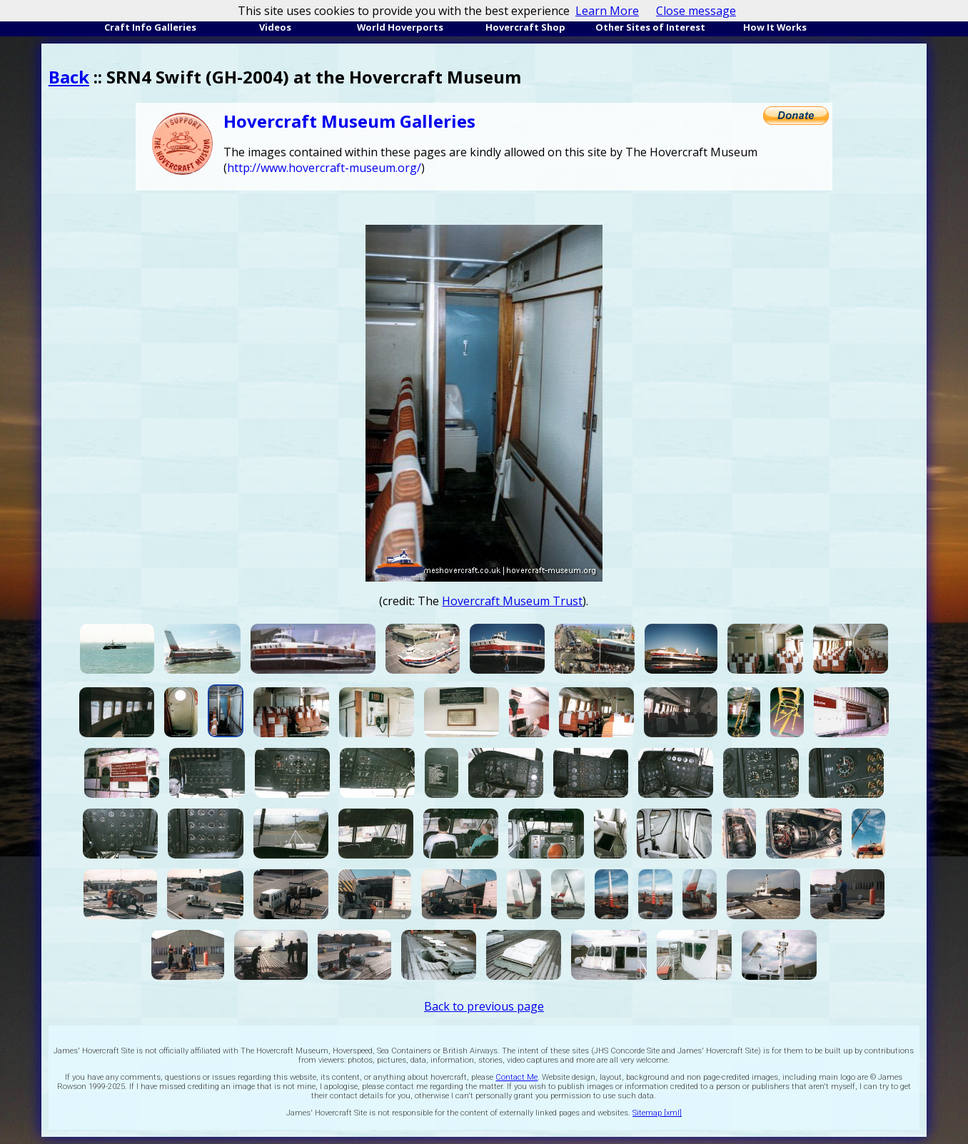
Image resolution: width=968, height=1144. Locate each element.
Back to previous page (484, 1006)
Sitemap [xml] (657, 1113)
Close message (696, 11)
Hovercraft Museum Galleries (349, 121)
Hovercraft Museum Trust (512, 601)
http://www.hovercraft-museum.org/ (324, 168)
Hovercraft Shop (525, 27)
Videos (275, 27)
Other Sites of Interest (650, 27)
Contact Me (516, 1077)
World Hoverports (400, 27)
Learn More (607, 11)
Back (69, 76)
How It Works (775, 27)
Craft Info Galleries (150, 27)
